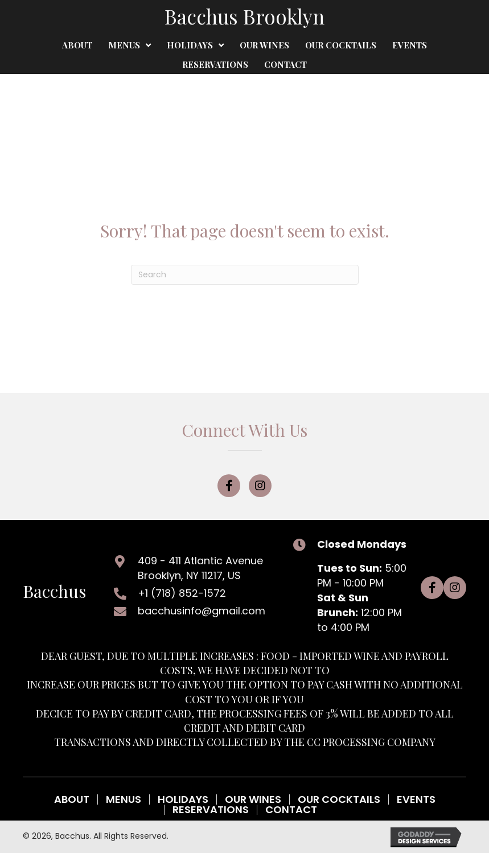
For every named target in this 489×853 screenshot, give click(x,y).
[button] (228, 485)
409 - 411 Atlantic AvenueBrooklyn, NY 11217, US (200, 568)
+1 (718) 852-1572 (182, 593)
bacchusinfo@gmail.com (201, 611)
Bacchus (54, 591)
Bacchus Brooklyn (244, 16)
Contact (291, 810)
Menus (123, 799)
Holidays (183, 799)
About (71, 799)
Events (416, 799)
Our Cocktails (339, 799)
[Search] (245, 275)
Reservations (210, 810)
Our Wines (253, 799)
